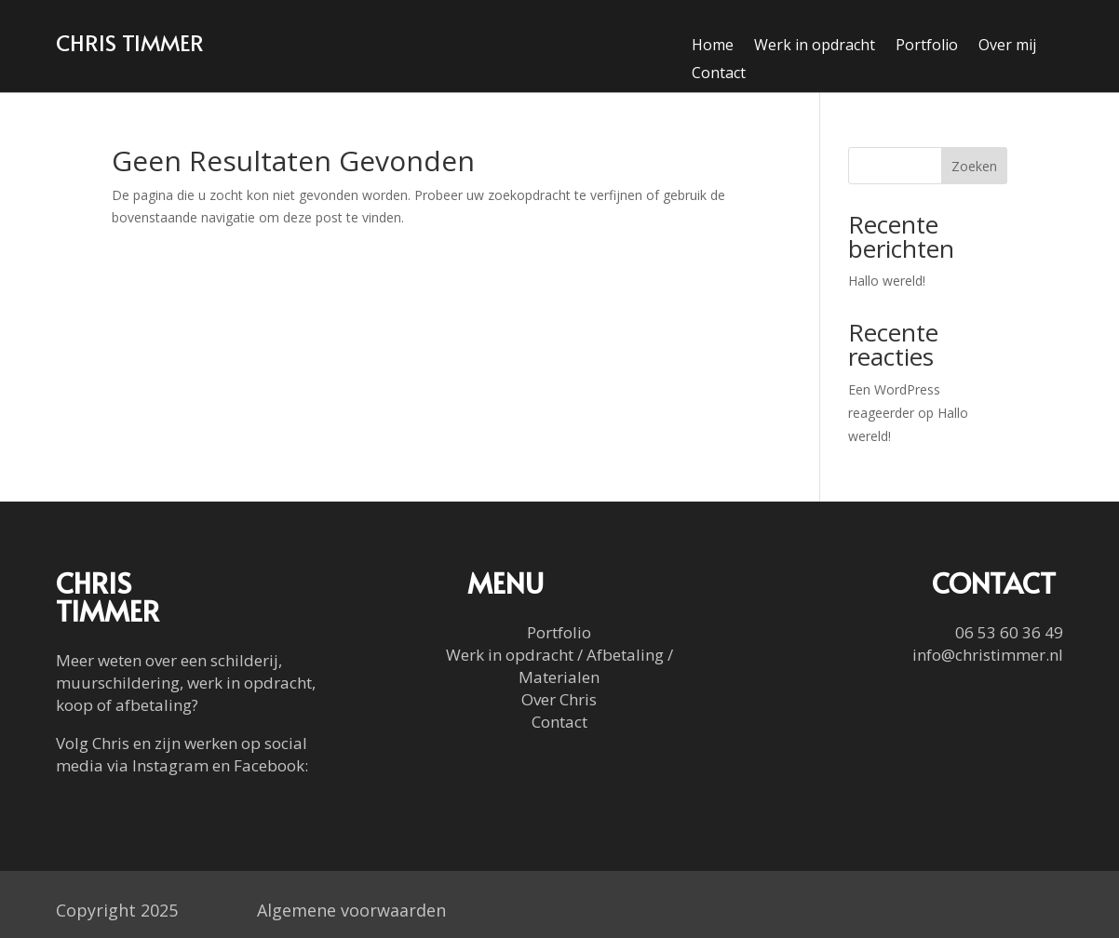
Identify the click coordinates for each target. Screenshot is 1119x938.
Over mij (1007, 46)
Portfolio (927, 46)
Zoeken (974, 166)
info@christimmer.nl (987, 654)
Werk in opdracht (814, 46)
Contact (719, 74)
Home (713, 46)
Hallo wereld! (886, 280)
